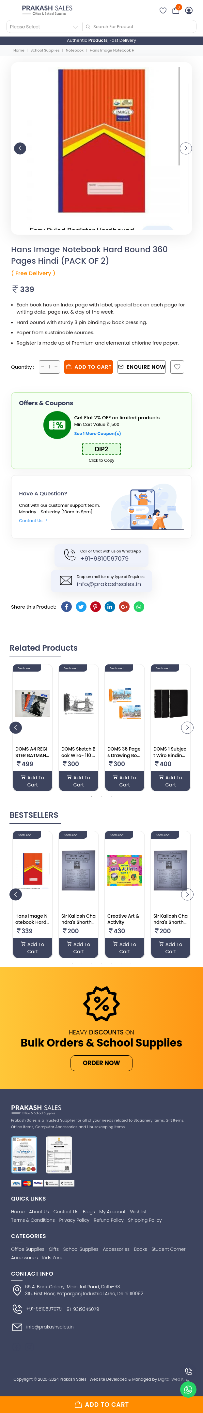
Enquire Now (141, 367)
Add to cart (89, 367)
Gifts (54, 1249)
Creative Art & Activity (123, 919)
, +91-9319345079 (80, 1309)
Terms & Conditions (33, 1220)
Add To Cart (32, 781)
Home (18, 50)
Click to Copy (102, 460)
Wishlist (138, 1211)
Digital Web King (173, 1379)
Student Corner (168, 1249)
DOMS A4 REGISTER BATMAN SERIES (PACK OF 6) (31, 758)
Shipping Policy (145, 1220)
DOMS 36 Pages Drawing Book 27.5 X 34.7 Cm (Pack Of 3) (124, 758)
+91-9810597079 (104, 558)
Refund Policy (108, 1220)
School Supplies (45, 50)
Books (140, 1249)
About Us (39, 1211)
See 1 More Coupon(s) (97, 433)
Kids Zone (53, 1257)
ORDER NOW (101, 1063)
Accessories (116, 1249)
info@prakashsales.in (109, 584)
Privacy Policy (74, 1220)
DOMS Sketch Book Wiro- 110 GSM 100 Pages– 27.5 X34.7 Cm (78, 758)
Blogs (89, 1211)
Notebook (75, 50)
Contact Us (33, 521)
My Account (112, 1211)
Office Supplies (27, 1249)
